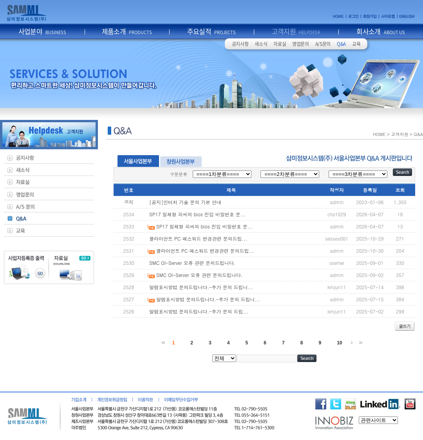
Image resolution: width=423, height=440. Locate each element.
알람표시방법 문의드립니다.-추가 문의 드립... (198, 311)
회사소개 (380, 31)
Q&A (341, 43)
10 (339, 343)
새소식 (261, 43)
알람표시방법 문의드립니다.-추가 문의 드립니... (201, 287)
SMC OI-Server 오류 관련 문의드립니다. (192, 262)
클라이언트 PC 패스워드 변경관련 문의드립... (198, 238)
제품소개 (127, 31)
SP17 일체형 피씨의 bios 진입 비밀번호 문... (197, 214)
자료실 (279, 43)
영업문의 (300, 43)
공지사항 (240, 43)
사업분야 (42, 31)
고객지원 (296, 31)
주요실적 (211, 31)
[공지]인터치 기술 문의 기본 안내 (185, 202)
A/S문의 (323, 43)
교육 (356, 43)
